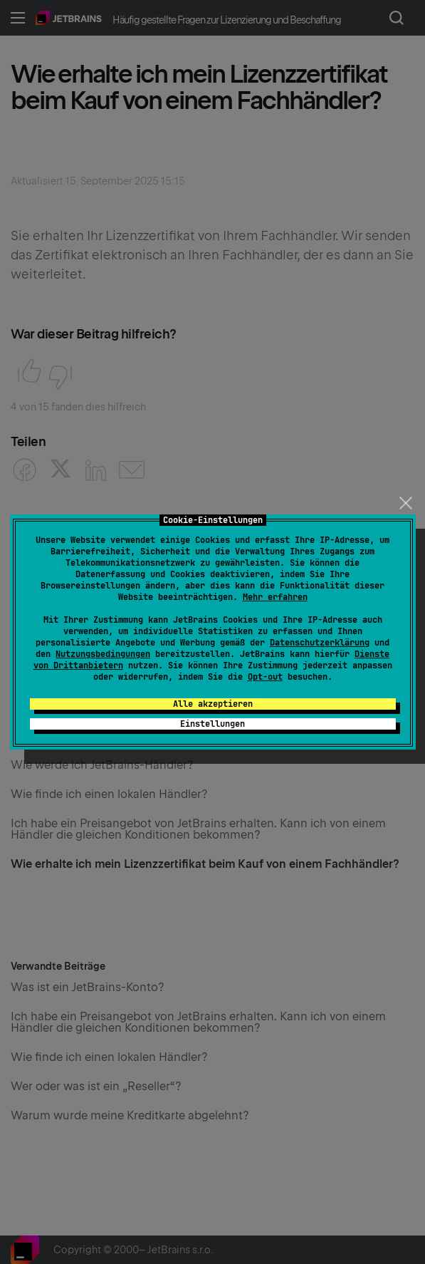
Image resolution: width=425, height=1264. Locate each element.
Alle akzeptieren (213, 704)
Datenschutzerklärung (319, 642)
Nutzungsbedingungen (103, 654)
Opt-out (265, 677)
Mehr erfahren (275, 597)
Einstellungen (212, 724)
